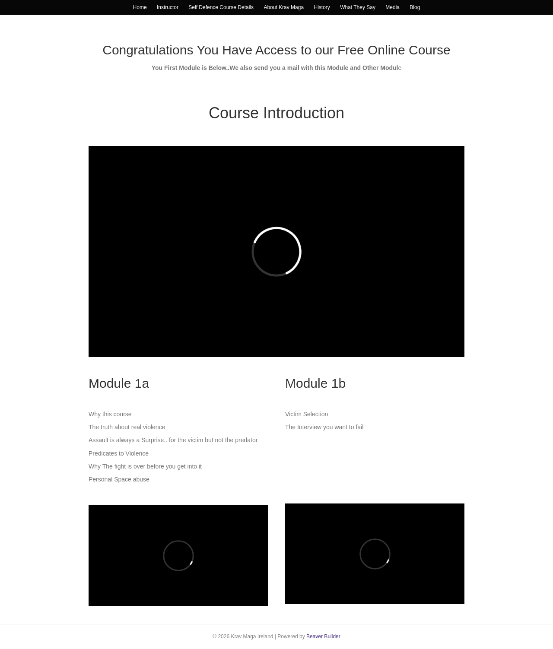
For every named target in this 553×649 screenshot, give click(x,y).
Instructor (167, 7)
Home (140, 7)
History (322, 7)
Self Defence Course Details (221, 7)
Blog (415, 7)
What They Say (357, 7)
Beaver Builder (323, 636)
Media (392, 7)
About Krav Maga (284, 7)
